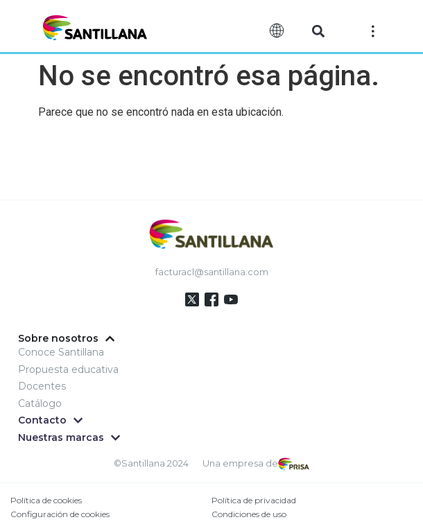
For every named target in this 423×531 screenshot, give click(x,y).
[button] (318, 31)
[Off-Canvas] (373, 30)
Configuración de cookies (60, 514)
